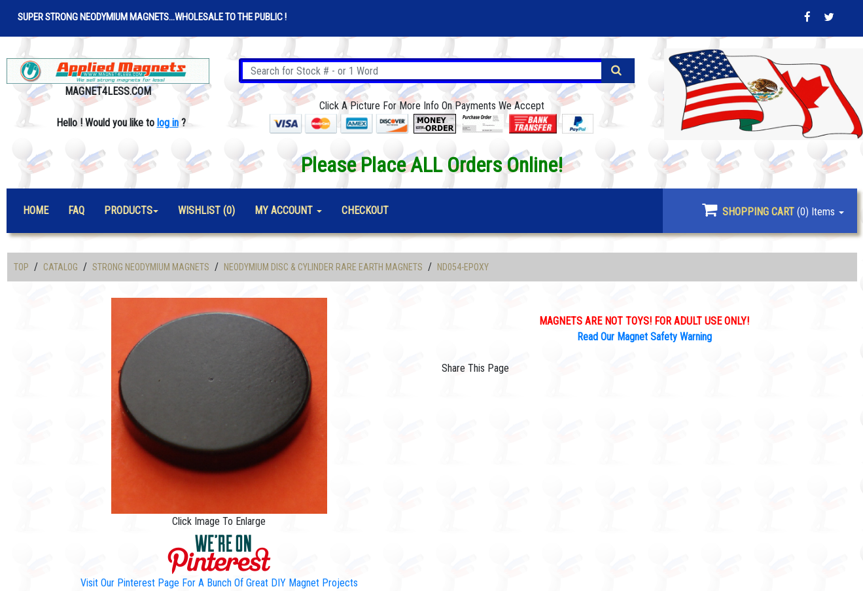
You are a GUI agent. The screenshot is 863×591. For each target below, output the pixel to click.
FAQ (76, 210)
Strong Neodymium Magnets (150, 267)
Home (35, 210)
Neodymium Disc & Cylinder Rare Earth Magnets (323, 267)
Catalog (60, 267)
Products (128, 210)
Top (21, 267)
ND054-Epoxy (463, 267)
